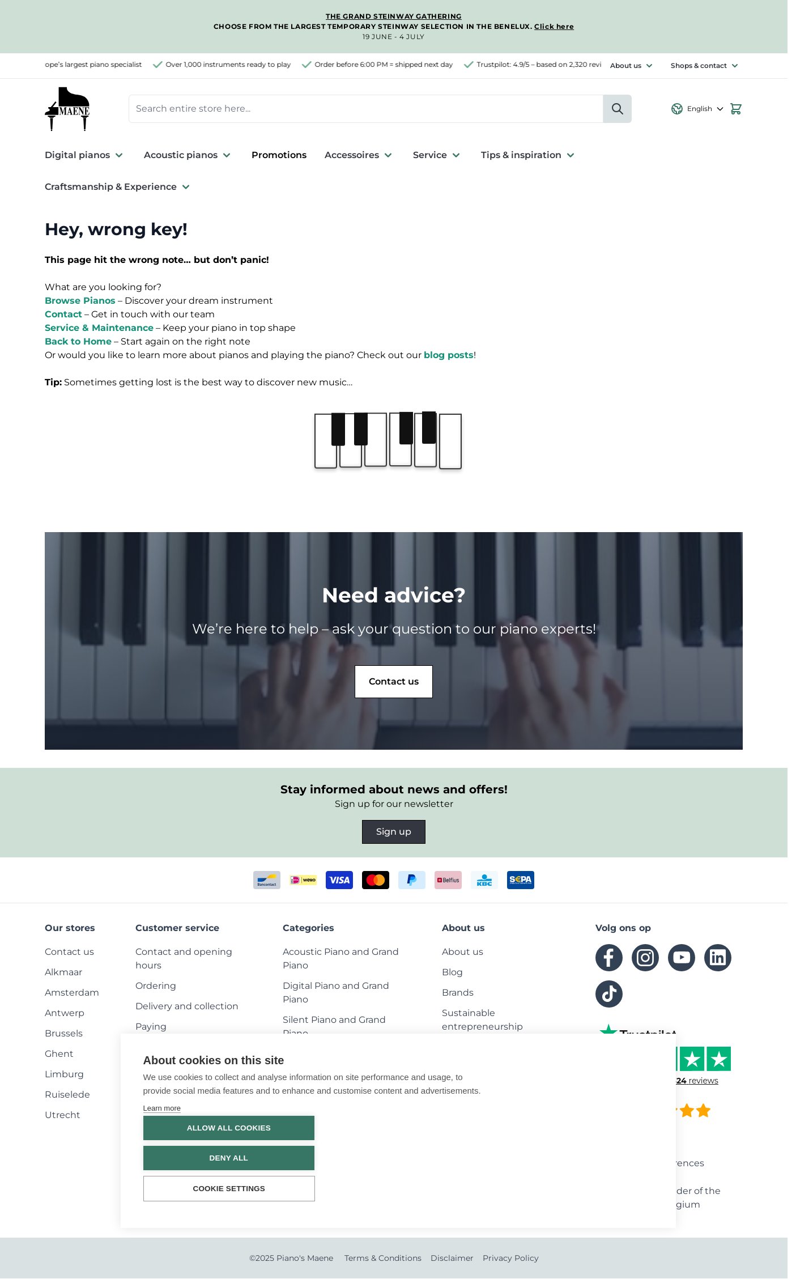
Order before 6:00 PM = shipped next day (391, 64)
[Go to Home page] (67, 109)
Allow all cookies (585, 1128)
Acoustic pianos (188, 156)
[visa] (339, 881)
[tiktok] (609, 994)
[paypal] (411, 881)
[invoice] (520, 881)
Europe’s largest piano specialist (94, 64)
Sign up (393, 832)
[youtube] (681, 958)
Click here (554, 26)
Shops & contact (699, 65)
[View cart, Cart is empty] (736, 109)
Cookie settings (208, 1188)
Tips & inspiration (529, 156)
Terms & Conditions (383, 1258)
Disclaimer (452, 1258)
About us (625, 65)
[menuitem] (69, 952)
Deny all (584, 1158)
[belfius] (448, 881)
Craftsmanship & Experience (119, 187)
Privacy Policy (511, 1258)
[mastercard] (375, 881)
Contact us (394, 682)
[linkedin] (717, 958)
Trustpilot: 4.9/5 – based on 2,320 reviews (553, 64)
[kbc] (484, 881)
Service (438, 156)
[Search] (617, 109)
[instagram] (645, 958)
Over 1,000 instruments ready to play (235, 64)
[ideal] (303, 881)
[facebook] (609, 958)
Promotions (279, 155)
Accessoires (360, 156)
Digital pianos (85, 156)
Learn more (162, 1163)
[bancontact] (266, 881)
